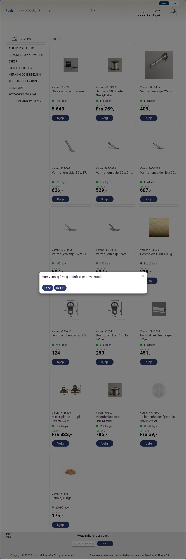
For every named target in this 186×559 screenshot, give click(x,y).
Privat (47, 287)
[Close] (143, 276)
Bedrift (60, 287)
